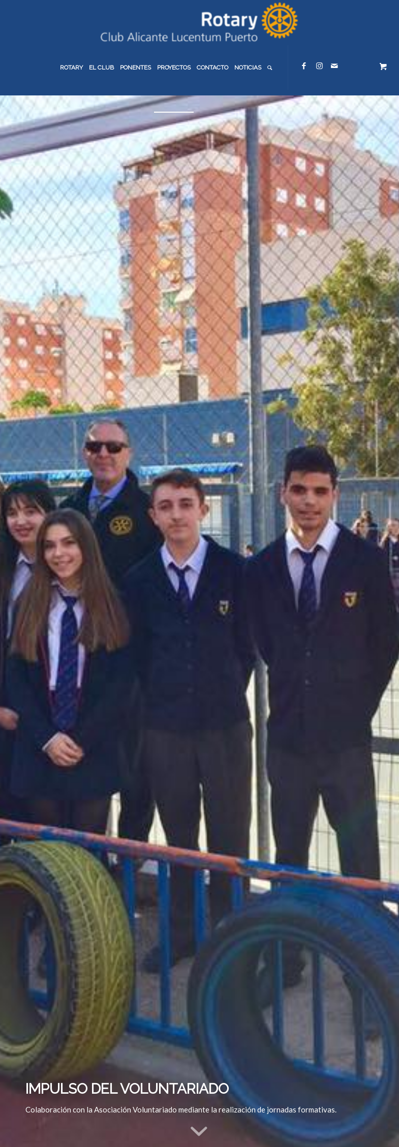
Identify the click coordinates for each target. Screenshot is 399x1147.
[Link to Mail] (334, 65)
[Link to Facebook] (304, 65)
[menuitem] (71, 67)
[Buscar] (269, 67)
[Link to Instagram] (319, 65)
